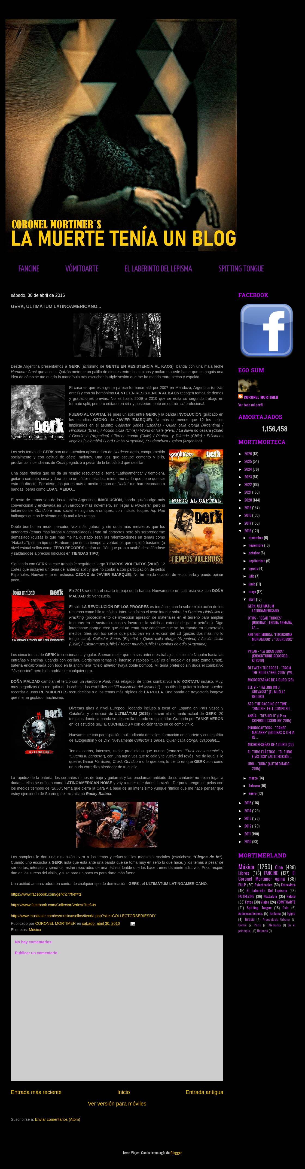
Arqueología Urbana (276, 919)
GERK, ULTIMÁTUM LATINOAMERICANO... (264, 608)
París (257, 925)
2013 (248, 818)
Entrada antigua (204, 1092)
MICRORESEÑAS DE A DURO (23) (271, 679)
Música (35, 930)
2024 (248, 469)
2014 (248, 810)
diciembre (256, 537)
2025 (248, 461)
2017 (248, 523)
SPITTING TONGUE (241, 269)
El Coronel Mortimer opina (266, 875)
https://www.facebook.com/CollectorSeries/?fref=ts (53, 905)
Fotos (249, 902)
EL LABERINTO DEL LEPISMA (158, 269)
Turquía (250, 919)
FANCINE (29, 269)
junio (252, 584)
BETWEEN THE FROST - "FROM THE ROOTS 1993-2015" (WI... (271, 670)
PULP (242, 884)
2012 (248, 826)
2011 (248, 833)
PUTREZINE (246, 896)
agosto (254, 568)
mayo (253, 591)
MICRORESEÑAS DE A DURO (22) (271, 744)
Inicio (123, 1092)
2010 (248, 841)
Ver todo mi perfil (250, 404)
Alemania (275, 925)
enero (253, 793)
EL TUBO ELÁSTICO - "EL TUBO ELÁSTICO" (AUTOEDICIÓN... (270, 754)
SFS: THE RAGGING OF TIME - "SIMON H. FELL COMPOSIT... (270, 706)
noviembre (256, 545)
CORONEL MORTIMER (261, 397)
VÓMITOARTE (82, 269)
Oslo (285, 907)
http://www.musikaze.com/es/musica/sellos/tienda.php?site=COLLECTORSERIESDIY (83, 916)
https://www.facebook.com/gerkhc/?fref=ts (46, 894)
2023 (248, 476)
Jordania (275, 913)
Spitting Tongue (259, 907)
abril (252, 599)
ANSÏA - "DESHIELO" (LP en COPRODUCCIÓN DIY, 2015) (269, 718)
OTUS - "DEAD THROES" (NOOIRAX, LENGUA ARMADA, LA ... (270, 622)
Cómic (242, 925)
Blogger (176, 1152)
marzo (253, 778)
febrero (255, 785)
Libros (243, 872)
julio (252, 576)
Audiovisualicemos (250, 913)
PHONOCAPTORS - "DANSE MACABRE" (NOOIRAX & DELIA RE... (271, 732)
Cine (279, 867)
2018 (248, 515)
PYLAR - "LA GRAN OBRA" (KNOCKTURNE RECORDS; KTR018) (268, 655)
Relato (290, 896)
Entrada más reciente (36, 1092)
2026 (248, 453)
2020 (248, 500)
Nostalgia (270, 896)
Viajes (265, 902)
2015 (248, 802)
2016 (248, 530)
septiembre (257, 560)
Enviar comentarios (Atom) (57, 1119)
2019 (248, 507)
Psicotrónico (263, 884)
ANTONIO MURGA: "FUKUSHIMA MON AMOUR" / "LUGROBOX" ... (270, 639)
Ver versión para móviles (117, 1104)
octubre (255, 552)
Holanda (262, 931)
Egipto (291, 913)
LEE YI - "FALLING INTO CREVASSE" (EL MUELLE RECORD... (266, 691)
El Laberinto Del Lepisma (267, 890)
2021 (248, 492)
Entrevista (288, 884)
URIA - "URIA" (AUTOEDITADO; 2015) (269, 766)
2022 (248, 484)
